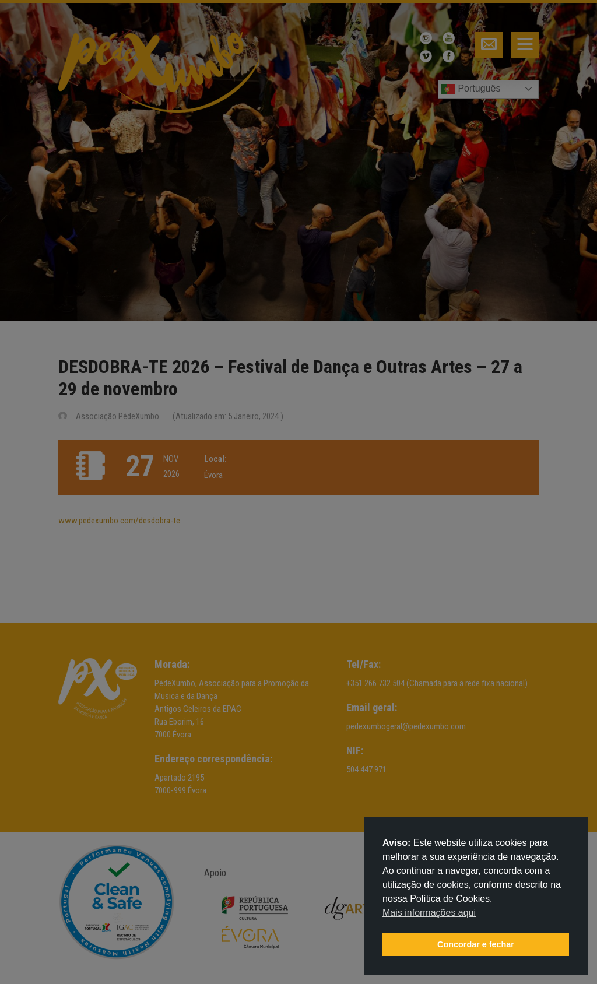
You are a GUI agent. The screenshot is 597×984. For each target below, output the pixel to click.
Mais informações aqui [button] (429, 913)
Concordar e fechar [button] (475, 944)
